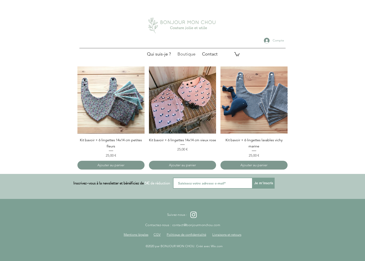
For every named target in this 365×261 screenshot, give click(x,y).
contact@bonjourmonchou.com (196, 225)
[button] (237, 54)
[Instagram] (193, 214)
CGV (157, 234)
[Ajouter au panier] (111, 165)
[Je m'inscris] (263, 183)
